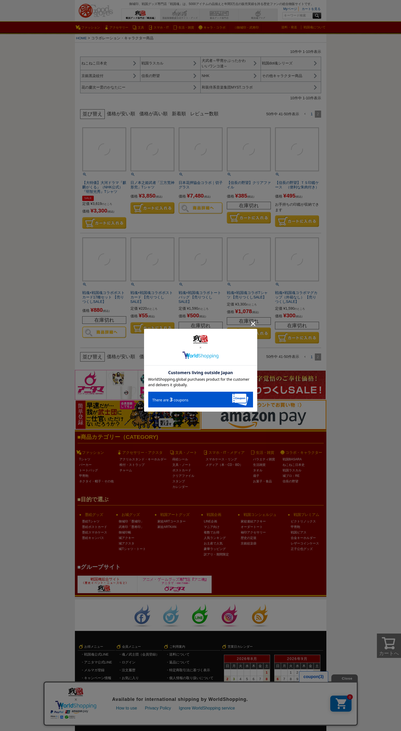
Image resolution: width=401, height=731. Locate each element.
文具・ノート (186, 452)
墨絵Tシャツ (91, 521)
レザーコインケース (305, 543)
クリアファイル (183, 476)
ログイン (128, 662)
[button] (305, 114)
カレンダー (180, 487)
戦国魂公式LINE (96, 654)
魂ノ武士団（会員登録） (140, 654)
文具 (141, 27)
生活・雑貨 (186, 27)
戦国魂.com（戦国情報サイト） (193, 686)
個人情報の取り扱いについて (191, 678)
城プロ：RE (291, 476)
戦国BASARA (292, 459)
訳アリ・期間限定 (216, 554)
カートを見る (311, 9)
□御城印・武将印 (247, 27)
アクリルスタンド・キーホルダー (143, 459)
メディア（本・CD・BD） (224, 465)
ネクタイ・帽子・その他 (96, 481)
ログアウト (130, 694)
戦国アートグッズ (175, 514)
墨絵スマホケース (94, 532)
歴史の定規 (248, 538)
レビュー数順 (209, 114)
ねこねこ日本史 (294, 465)
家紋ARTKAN (166, 527)
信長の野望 (290, 481)
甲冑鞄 (84, 476)
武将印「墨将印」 (131, 527)
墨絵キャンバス (93, 538)
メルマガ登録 (94, 670)
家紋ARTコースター (171, 521)
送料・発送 (289, 27)
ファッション (90, 27)
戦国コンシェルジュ (260, 514)
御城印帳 (125, 532)
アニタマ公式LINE (98, 662)
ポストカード (181, 470)
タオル (257, 470)
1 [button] (312, 114)
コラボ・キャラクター (303, 452)
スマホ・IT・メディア (226, 452)
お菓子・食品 (262, 481)
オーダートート (252, 527)
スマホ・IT (161, 27)
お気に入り (130, 678)
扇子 (256, 476)
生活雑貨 (259, 465)
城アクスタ (126, 543)
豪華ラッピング (215, 549)
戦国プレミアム (306, 514)
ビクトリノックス (303, 521)
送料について (179, 654)
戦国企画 (214, 514)
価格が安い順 (122, 114)
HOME (81, 38)
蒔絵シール (180, 459)
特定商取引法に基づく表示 (189, 670)
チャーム (125, 470)
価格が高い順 (156, 114)
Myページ (290, 9)
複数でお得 (211, 532)
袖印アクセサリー (253, 532)
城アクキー (126, 538)
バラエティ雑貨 (264, 459)
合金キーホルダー (303, 538)
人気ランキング (215, 538)
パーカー (85, 465)
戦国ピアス (298, 532)
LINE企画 (210, 521)
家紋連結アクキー (253, 521)
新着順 (182, 114)
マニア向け (211, 527)
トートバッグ (88, 470)
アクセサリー (118, 27)
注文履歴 (128, 670)
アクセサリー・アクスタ (142, 452)
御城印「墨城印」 (131, 521)
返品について (179, 662)
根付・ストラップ (132, 465)
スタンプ (178, 481)
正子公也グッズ (302, 549)
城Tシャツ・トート (132, 549)
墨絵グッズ (94, 514)
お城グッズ (131, 514)
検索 (316, 16)
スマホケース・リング (221, 459)
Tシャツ (84, 459)
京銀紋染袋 (248, 543)
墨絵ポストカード (94, 527)
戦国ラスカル (292, 470)
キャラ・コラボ (215, 27)
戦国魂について (315, 27)
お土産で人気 (213, 543)
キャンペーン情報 (97, 678)
